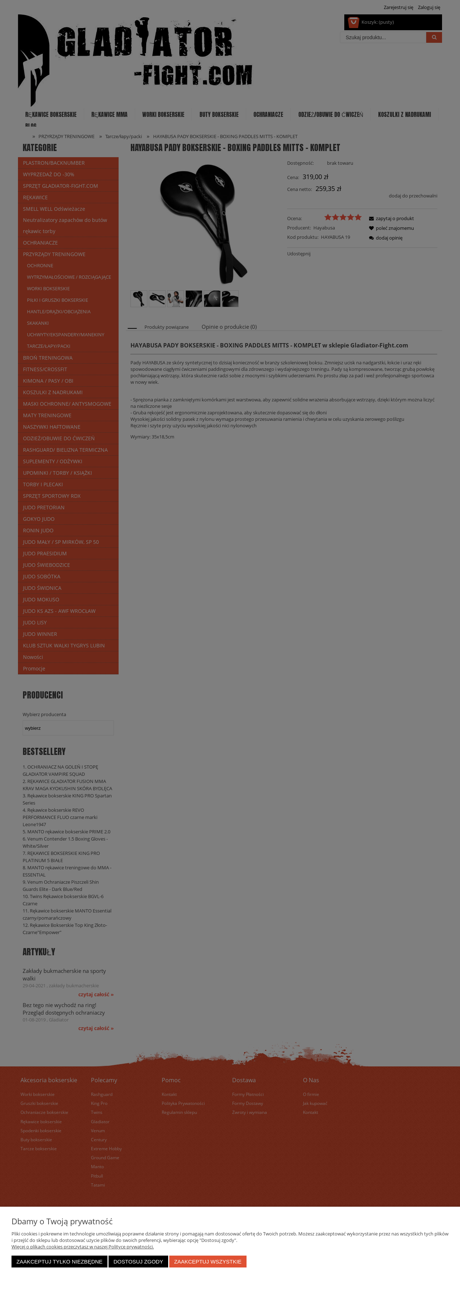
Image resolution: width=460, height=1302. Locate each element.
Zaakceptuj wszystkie (208, 1261)
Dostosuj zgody (138, 1261)
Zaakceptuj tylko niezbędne (60, 1261)
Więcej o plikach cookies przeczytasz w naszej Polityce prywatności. (83, 1246)
